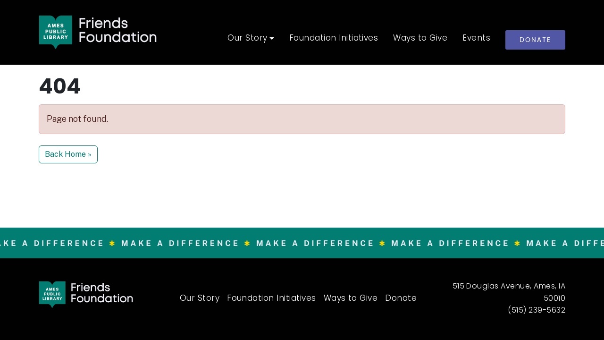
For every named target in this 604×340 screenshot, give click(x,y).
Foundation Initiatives (333, 38)
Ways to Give (420, 38)
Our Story (247, 38)
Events (476, 38)
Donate (535, 39)
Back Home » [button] (68, 154)
